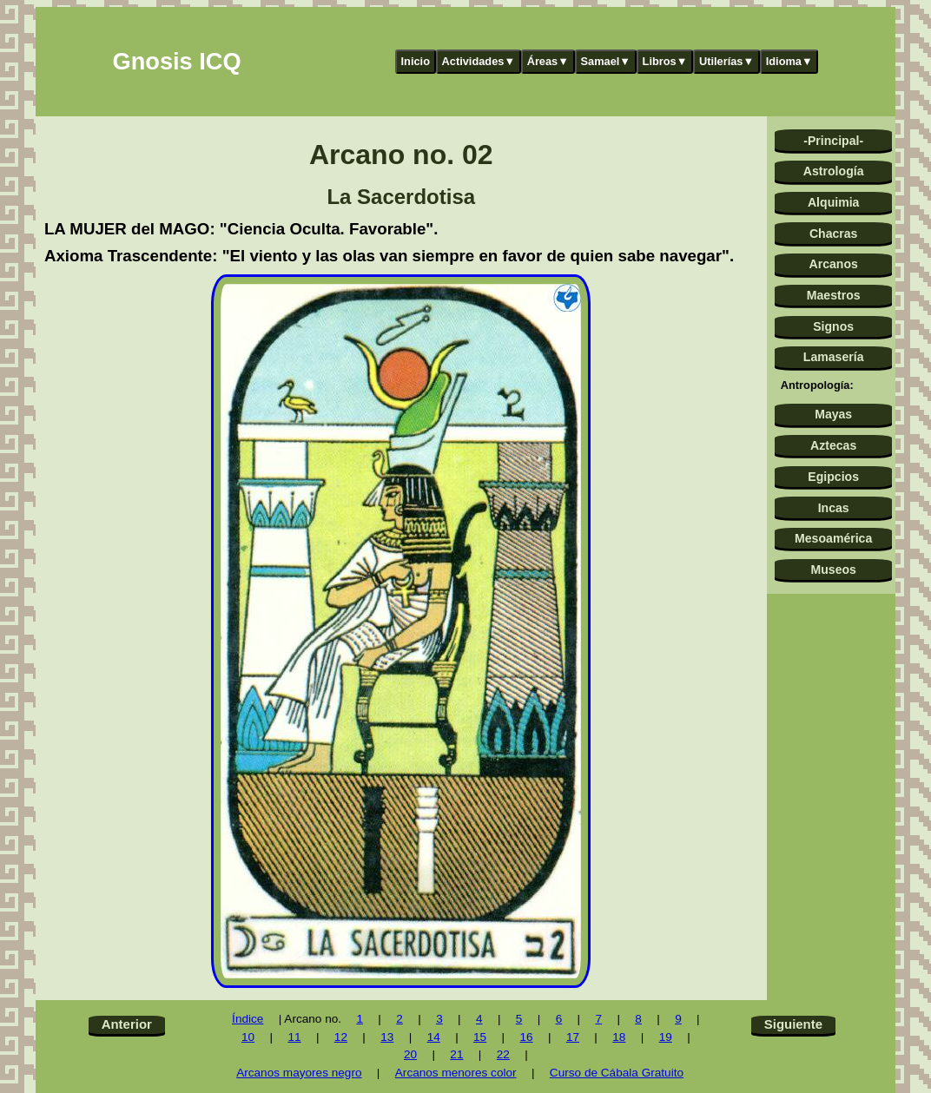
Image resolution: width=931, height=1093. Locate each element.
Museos (832, 569)
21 (456, 1054)
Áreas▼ (548, 61)
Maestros (834, 295)
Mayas (833, 414)
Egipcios (833, 477)
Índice (247, 1018)
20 (410, 1054)
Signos (833, 326)
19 (665, 1037)
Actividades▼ (479, 61)
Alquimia (833, 202)
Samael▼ (605, 61)
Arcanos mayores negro (298, 1072)
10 (247, 1037)
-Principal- (833, 141)
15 (479, 1037)
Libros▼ (665, 61)
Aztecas (833, 445)
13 (386, 1037)
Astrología (833, 171)
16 (525, 1037)
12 (340, 1037)
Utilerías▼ (726, 61)
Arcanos (833, 264)
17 (572, 1037)
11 (293, 1037)
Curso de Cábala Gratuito (616, 1072)
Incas (833, 508)
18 (618, 1037)
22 (503, 1054)
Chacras (833, 233)
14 (433, 1037)
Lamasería (833, 357)
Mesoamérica (833, 538)
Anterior (127, 1024)
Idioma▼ (789, 61)
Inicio (415, 61)
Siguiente (793, 1024)
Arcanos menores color (456, 1072)
